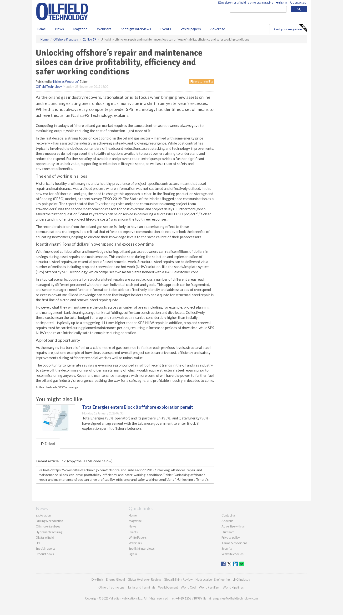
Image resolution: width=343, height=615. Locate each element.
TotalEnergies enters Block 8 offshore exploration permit (137, 407)
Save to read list (202, 81)
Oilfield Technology (49, 86)
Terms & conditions (234, 543)
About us (227, 521)
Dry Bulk (97, 579)
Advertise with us (233, 526)
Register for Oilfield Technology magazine (245, 2)
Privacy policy (231, 537)
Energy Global (115, 579)
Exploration (43, 515)
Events (166, 29)
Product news (45, 554)
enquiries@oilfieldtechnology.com (235, 598)
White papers (191, 29)
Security (227, 548)
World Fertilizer (209, 587)
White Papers (137, 537)
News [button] (59, 29)
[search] (258, 9)
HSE (38, 543)
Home (41, 29)
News (132, 526)
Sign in (281, 2)
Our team (228, 532)
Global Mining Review (178, 579)
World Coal (188, 587)
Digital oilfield (45, 537)
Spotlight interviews (136, 29)
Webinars (104, 29)
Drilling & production (49, 521)
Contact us (298, 2)
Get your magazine (290, 28)
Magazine (80, 29)
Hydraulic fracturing (49, 532)
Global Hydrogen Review (144, 579)
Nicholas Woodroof (66, 81)
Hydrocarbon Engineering (213, 579)
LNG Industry (242, 579)
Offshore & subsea (48, 526)
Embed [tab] (48, 443)
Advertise (217, 29)
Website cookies (232, 554)
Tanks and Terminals (141, 587)
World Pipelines (233, 587)
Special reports (45, 548)
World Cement (168, 587)
